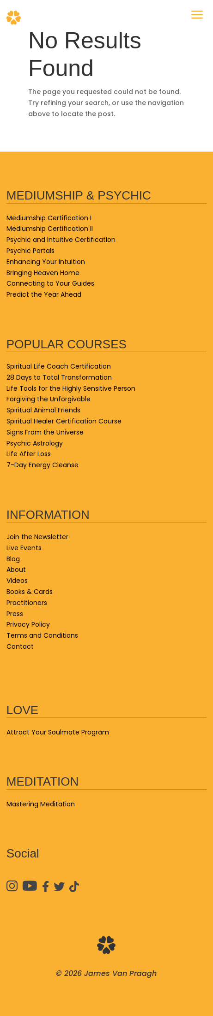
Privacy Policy (28, 624)
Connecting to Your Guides (50, 283)
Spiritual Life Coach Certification (58, 366)
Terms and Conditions (42, 635)
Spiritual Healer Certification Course (64, 421)
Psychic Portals (30, 250)
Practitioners (26, 602)
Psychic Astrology (34, 443)
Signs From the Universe (45, 432)
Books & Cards (29, 591)
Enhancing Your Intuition (45, 261)
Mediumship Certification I (48, 218)
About (16, 569)
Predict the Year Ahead (43, 294)
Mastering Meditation (40, 804)
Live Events (24, 547)
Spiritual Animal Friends (43, 410)
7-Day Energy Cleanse (42, 465)
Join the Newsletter (37, 536)
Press (14, 613)
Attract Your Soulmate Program (57, 732)
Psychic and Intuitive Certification (61, 239)
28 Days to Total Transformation (59, 377)
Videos (17, 580)
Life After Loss (28, 453)
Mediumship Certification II (49, 228)
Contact (20, 646)
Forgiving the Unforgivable (48, 399)
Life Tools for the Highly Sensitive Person (70, 388)
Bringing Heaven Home (42, 272)
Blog (13, 559)
